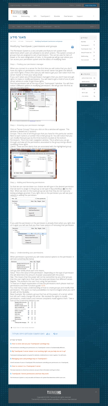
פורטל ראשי (13, 41)
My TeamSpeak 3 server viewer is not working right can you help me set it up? (38, 351)
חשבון (92, 26)
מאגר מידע (28, 26)
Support (80, 16)
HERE (43, 285)
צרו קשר (56, 26)
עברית (72, 5)
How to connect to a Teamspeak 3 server (25, 366)
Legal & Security (15, 5)
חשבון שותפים (47, 26)
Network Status (26, 5)
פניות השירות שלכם (88, 78)
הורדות (88, 89)
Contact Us (36, 5)
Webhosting (25, 16)
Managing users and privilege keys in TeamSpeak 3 (28, 359)
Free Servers (68, 16)
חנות (19, 26)
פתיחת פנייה (88, 96)
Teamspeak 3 (29, 41)
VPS (35, 16)
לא (56, 334)
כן (48, 334)
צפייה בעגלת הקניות (90, 5)
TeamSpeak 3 (45, 16)
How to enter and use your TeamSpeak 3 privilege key (29, 344)
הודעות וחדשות (88, 82)
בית (14, 26)
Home (15, 16)
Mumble (57, 16)
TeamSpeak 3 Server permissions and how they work (29, 374)
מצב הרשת (37, 26)
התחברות (78, 5)
